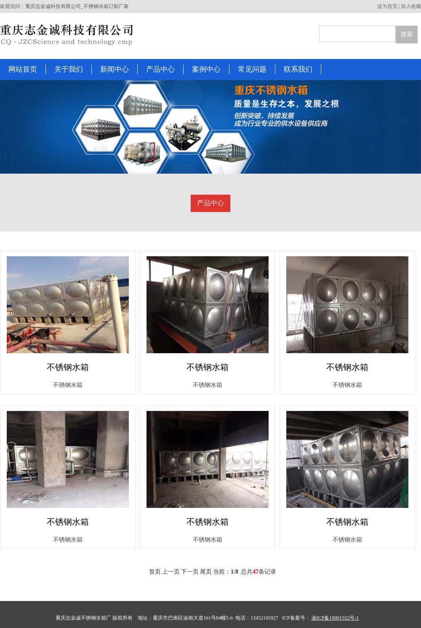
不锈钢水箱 (68, 367)
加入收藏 (411, 6)
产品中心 (210, 203)
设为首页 (387, 6)
